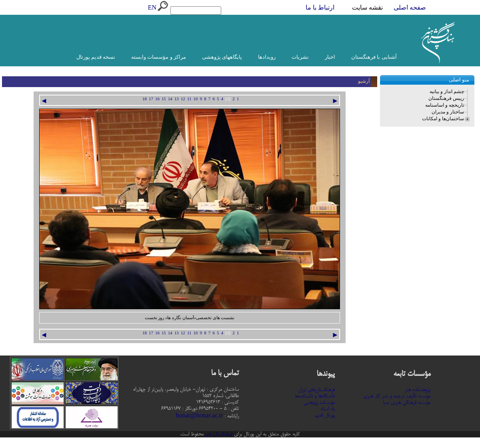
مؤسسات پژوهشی (319, 402)
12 (183, 99)
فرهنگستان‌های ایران (316, 390)
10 (196, 99)
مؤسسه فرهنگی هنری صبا (406, 402)
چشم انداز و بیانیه (447, 91)
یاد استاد (327, 409)
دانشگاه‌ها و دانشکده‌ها (315, 396)
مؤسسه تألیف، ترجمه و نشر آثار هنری (396, 396)
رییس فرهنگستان (446, 98)
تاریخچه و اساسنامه (444, 105)
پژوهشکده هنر (417, 390)
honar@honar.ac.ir (199, 416)
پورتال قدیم (325, 415)
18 (144, 99)
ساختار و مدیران (448, 112)
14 (170, 99)
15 (164, 99)
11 (189, 99)
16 (157, 99)
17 (151, 99)
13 (176, 99)
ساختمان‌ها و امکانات (443, 118)
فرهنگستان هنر (218, 434)
